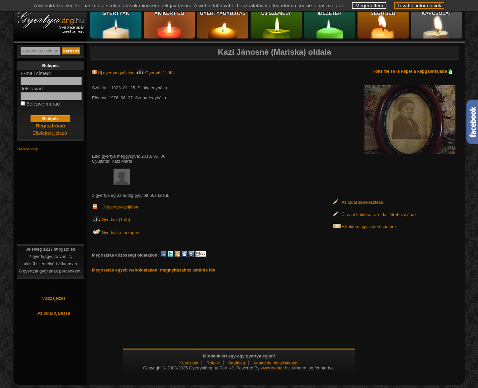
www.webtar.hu (275, 367)
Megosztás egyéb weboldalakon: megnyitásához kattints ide (153, 270)
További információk (419, 5)
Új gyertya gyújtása (114, 72)
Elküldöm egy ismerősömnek (369, 226)
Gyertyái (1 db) (155, 72)
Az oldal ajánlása (54, 313)
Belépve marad (43, 104)
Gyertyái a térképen (120, 232)
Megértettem (369, 5)
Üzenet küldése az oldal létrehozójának (379, 214)
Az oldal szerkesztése (362, 202)
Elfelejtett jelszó (50, 133)
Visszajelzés (53, 298)
